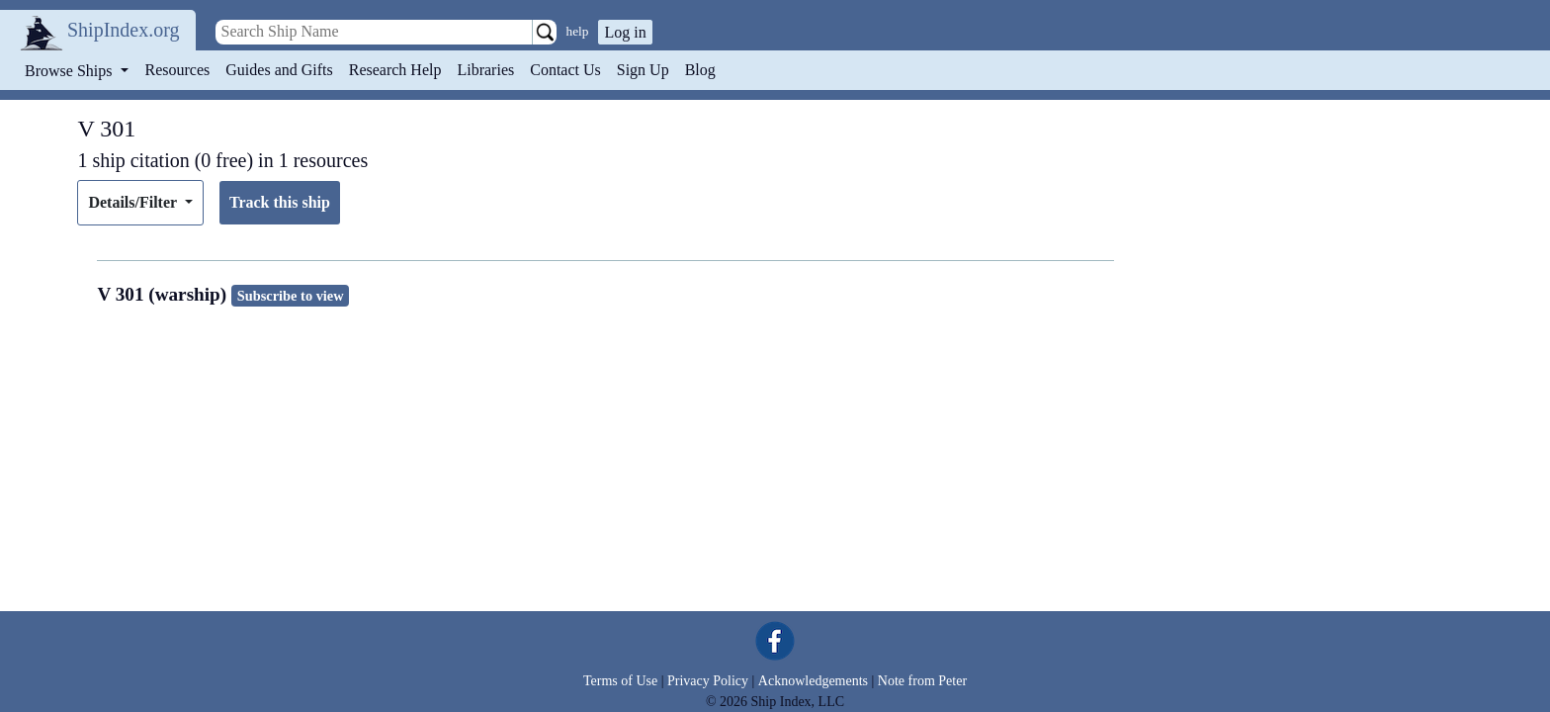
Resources (178, 69)
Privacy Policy (707, 680)
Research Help (395, 69)
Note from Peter (922, 680)
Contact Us (565, 69)
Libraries (485, 69)
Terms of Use (620, 680)
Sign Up (643, 69)
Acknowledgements (813, 680)
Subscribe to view (290, 296)
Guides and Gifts (278, 69)
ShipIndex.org (123, 30)
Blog (700, 69)
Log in (625, 32)
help (577, 31)
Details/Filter (134, 202)
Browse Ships (70, 70)
